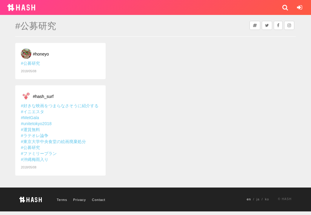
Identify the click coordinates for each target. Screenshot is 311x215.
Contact (98, 200)
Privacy (79, 200)
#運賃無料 (30, 129)
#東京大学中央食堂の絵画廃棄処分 (53, 141)
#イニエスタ (32, 111)
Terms (62, 200)
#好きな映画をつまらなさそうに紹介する (59, 105)
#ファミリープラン (39, 153)
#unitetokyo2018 (36, 123)
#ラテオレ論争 (34, 135)
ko (267, 199)
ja (258, 199)
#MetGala (30, 117)
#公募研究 (30, 63)
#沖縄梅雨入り (34, 159)
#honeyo (41, 54)
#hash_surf (43, 96)
